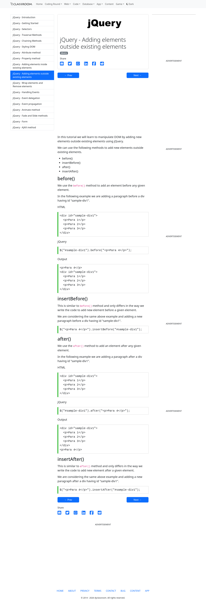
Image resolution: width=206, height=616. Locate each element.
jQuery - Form (20, 121)
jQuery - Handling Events (26, 92)
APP (147, 598)
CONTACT (111, 598)
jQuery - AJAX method (24, 127)
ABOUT (72, 598)
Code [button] (76, 4)
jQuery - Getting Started (25, 23)
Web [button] (66, 4)
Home (39, 4)
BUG (123, 598)
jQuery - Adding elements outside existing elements (31, 75)
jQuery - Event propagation (27, 104)
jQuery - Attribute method (26, 52)
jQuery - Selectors (22, 29)
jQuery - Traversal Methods (27, 35)
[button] (130, 4)
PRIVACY (84, 598)
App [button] (99, 4)
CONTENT (135, 598)
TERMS (97, 598)
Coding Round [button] (52, 4)
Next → (137, 75)
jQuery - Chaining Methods (27, 40)
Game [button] (119, 4)
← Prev (68, 75)
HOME (60, 598)
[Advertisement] (32, 155)
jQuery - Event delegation (26, 98)
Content (109, 4)
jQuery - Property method (26, 58)
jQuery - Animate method (26, 109)
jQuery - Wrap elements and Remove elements (28, 84)
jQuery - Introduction (24, 17)
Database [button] (88, 4)
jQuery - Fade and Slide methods (30, 115)
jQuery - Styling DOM (24, 46)
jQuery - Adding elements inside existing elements (30, 66)
